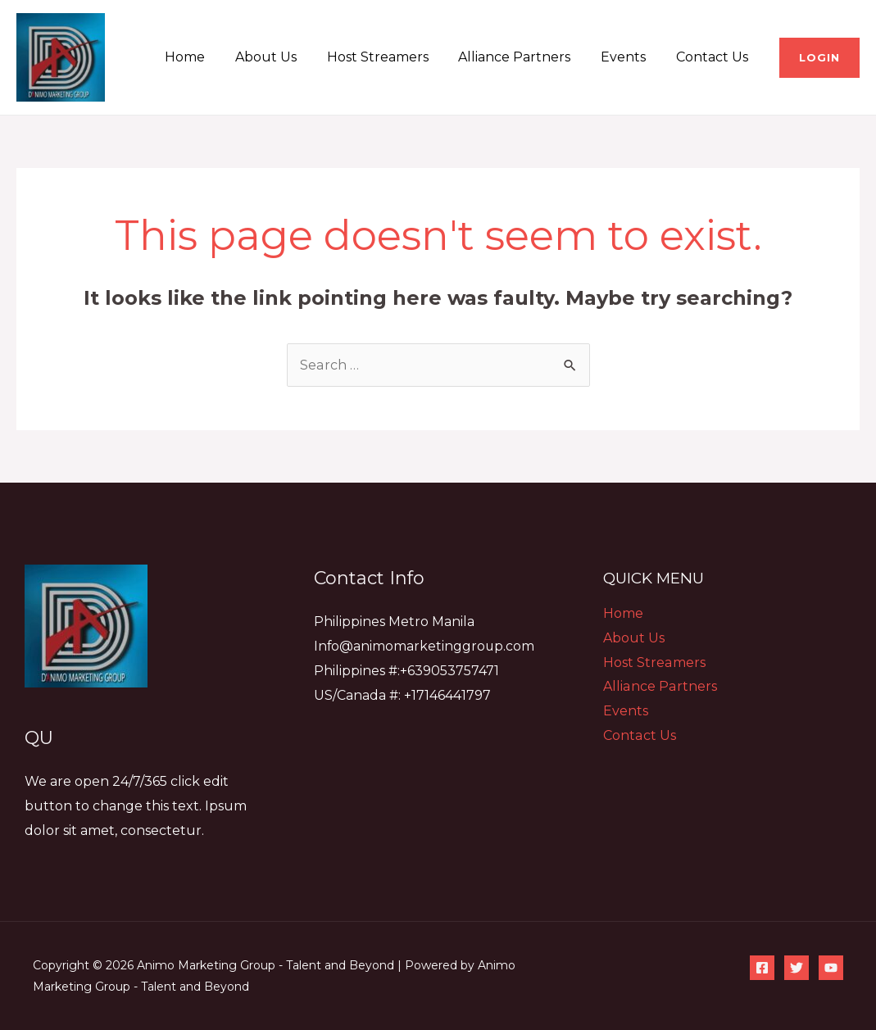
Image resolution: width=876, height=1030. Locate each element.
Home (206, 57)
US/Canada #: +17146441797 (402, 695)
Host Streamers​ (391, 57)
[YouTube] (831, 967)
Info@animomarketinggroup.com (425, 646)
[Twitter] (796, 967)
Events (628, 57)
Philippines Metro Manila (394, 621)
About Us (283, 57)
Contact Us (714, 57)
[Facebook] (762, 967)
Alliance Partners (524, 57)
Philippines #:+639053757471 (406, 670)
